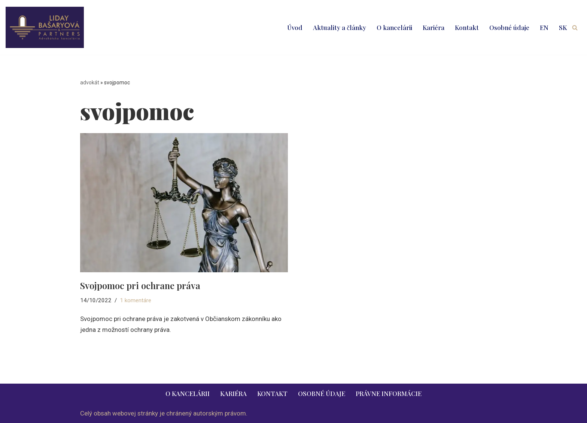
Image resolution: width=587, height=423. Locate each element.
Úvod (294, 27)
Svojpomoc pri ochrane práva (140, 285)
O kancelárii (394, 27)
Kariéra (433, 27)
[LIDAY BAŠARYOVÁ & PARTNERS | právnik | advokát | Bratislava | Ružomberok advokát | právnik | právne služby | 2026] (45, 27)
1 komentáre (135, 300)
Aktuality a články (339, 27)
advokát (89, 83)
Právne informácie (389, 393)
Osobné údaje (509, 27)
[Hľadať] (575, 27)
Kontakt (467, 27)
